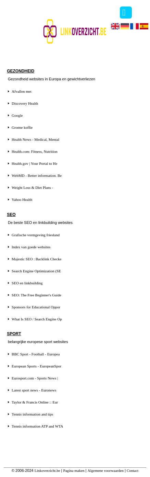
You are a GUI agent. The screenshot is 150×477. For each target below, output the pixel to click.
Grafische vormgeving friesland (36, 235)
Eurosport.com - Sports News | (35, 378)
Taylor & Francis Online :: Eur (35, 402)
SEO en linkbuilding (27, 283)
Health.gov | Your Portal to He (34, 163)
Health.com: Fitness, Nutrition (35, 151)
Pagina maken (74, 470)
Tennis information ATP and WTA (37, 426)
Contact (132, 470)
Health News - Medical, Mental (35, 139)
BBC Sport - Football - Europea (36, 354)
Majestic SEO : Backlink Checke (36, 259)
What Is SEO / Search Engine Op (37, 319)
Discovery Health (25, 103)
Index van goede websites (31, 247)
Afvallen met (22, 91)
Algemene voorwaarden (106, 470)
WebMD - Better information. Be (37, 175)
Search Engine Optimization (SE (36, 271)
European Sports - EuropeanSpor (36, 366)
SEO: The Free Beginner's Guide (36, 295)
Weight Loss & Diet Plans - (32, 187)
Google (17, 115)
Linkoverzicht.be (47, 470)
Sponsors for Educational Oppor (36, 307)
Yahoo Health (22, 199)
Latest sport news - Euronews (34, 390)
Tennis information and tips (32, 414)
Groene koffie (22, 127)
